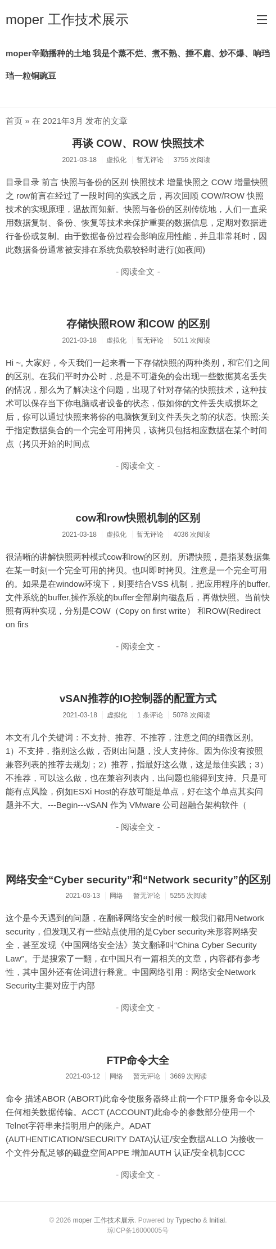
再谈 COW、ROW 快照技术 (138, 143)
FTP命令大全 (138, 1060)
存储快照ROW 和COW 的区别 (137, 324)
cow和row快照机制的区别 (138, 518)
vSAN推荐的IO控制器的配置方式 (138, 698)
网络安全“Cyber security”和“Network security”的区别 (138, 880)
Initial (217, 1220)
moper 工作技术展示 (67, 19)
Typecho (188, 1220)
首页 (14, 120)
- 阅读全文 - (138, 271)
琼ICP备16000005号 (138, 1230)
